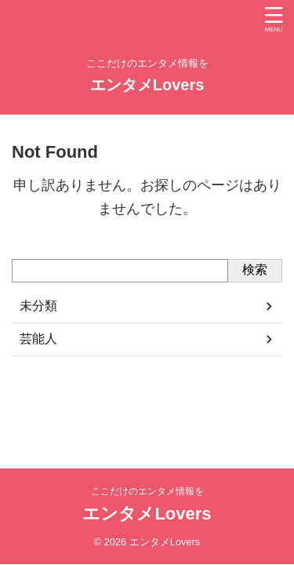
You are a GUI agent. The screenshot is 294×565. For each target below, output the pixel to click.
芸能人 (38, 338)
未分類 (38, 305)
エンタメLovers (147, 84)
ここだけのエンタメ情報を (147, 491)
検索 (254, 269)
